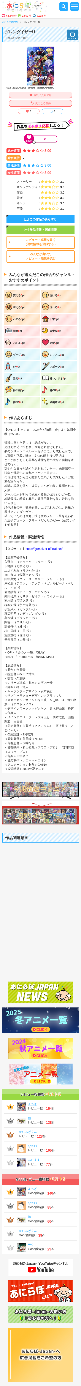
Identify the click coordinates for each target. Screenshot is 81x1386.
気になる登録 (43, 103)
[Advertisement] (40, 932)
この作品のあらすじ (43, 219)
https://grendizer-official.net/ (44, 549)
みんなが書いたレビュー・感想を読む (40, 256)
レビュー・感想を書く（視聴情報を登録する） (40, 242)
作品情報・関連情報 (43, 229)
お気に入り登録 (42, 95)
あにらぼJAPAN (10, 22)
